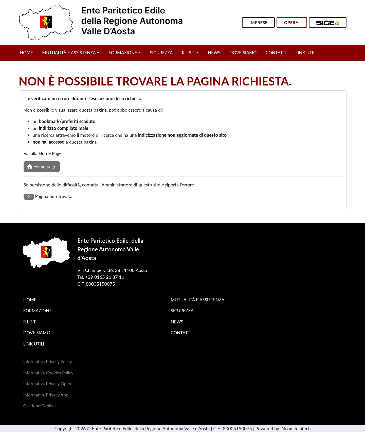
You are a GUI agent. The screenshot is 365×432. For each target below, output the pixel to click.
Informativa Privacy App (45, 395)
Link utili (306, 52)
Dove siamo (243, 52)
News (214, 52)
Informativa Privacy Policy (47, 361)
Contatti (276, 52)
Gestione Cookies (40, 405)
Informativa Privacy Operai (48, 383)
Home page (41, 166)
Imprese (258, 22)
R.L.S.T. (188, 52)
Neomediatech (296, 428)
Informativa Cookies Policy (48, 372)
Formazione (122, 52)
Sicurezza (161, 52)
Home (26, 52)
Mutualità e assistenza (69, 52)
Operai (292, 22)
